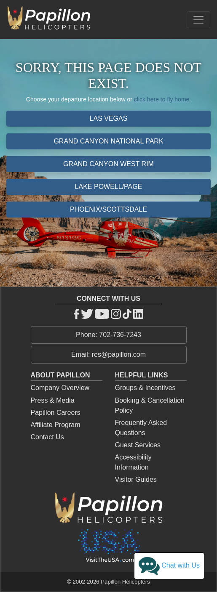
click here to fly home (162, 99)
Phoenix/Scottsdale (108, 209)
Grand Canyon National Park (108, 141)
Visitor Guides (136, 479)
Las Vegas (109, 118)
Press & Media (53, 400)
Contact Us (47, 437)
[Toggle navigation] (198, 19)
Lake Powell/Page (108, 186)
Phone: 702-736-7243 (108, 334)
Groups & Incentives (145, 387)
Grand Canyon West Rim (108, 163)
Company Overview (60, 387)
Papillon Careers (55, 412)
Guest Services (138, 445)
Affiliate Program (55, 424)
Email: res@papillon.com (108, 354)
